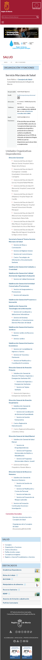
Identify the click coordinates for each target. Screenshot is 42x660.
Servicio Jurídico (19, 339)
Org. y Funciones (20, 62)
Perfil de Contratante (10, 603)
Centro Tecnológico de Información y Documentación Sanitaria (22, 259)
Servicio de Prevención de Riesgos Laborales (24, 498)
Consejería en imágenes (12, 554)
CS (11, 62)
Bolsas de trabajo (10, 575)
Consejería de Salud (25, 79)
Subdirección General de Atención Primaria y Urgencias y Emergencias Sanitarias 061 (22, 375)
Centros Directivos (11, 550)
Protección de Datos (31, 637)
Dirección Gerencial (16, 158)
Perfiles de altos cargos (12, 552)
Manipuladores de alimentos (14, 584)
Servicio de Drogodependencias (22, 446)
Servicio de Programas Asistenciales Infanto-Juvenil (24, 460)
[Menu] (3, 22)
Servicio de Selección (24, 494)
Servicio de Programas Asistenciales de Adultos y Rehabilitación (24, 453)
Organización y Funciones (13, 547)
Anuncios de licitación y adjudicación (16, 599)
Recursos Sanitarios (11, 590)
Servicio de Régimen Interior (23, 251)
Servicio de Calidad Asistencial (24, 279)
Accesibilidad (8, 637)
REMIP (7, 594)
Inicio (5, 62)
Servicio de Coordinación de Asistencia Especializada (24, 413)
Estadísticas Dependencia (12, 570)
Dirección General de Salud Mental (22, 436)
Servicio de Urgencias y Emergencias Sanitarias (23, 383)
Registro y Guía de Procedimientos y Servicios (20, 557)
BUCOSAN (8, 579)
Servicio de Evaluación (21, 295)
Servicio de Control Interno (23, 254)
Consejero (8, 545)
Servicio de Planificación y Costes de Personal (24, 490)
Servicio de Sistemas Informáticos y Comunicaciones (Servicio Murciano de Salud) (22, 320)
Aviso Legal (19, 637)
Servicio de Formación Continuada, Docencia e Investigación (20, 505)
